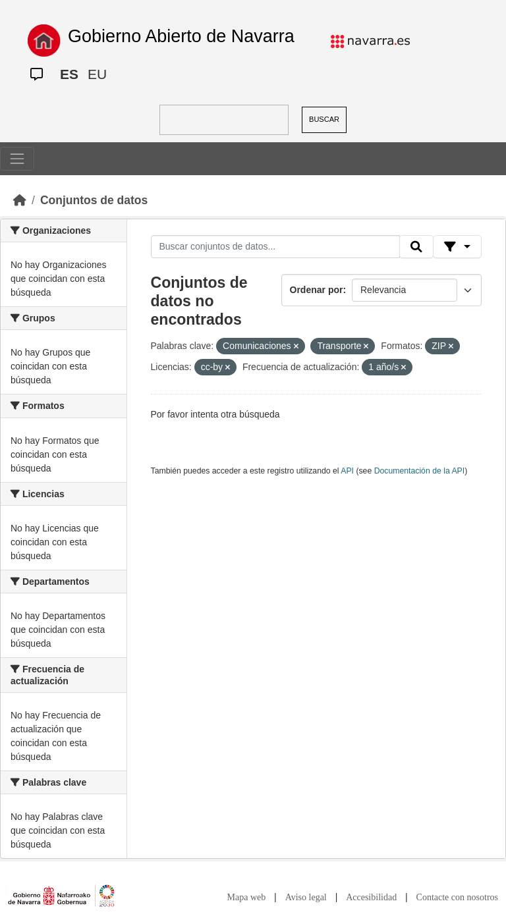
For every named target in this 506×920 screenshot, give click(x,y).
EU (97, 74)
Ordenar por (316, 289)
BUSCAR (324, 119)
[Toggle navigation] (17, 159)
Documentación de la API (419, 470)
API (347, 470)
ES (69, 74)
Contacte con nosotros (457, 897)
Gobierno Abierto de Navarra (181, 36)
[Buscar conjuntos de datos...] (275, 247)
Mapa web (246, 897)
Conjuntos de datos (94, 200)
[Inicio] (19, 200)
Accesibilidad (371, 897)
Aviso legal (306, 897)
